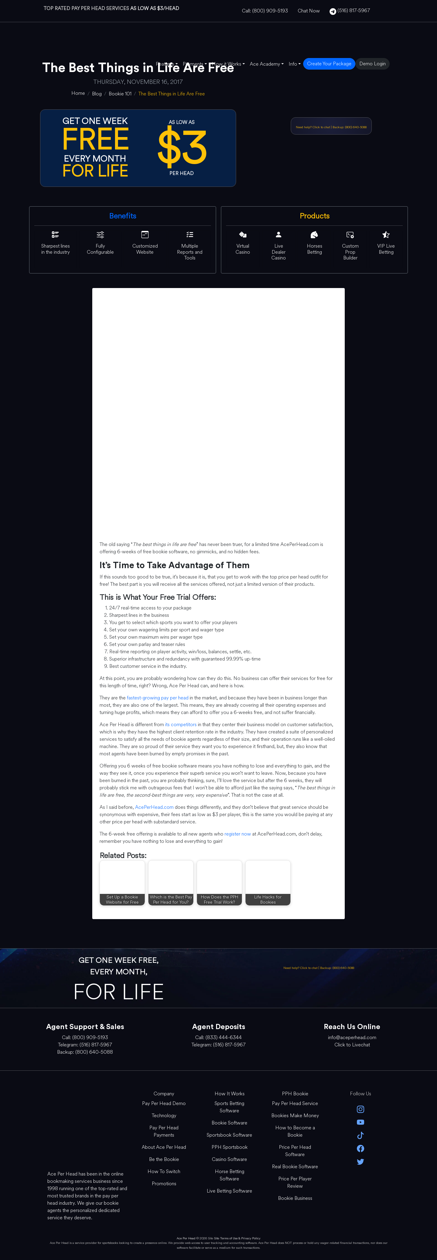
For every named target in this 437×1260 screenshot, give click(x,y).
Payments (193, 63)
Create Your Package (329, 63)
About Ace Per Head (164, 1147)
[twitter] (360, 1161)
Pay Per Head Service (295, 1103)
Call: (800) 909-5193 (265, 10)
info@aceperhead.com (352, 1037)
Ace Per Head (186, 1238)
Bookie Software (229, 1122)
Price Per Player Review (295, 1182)
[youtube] (360, 1121)
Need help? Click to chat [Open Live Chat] (313, 127)
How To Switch (163, 1171)
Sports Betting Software (229, 1107)
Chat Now (309, 10)
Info (293, 63)
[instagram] (360, 1108)
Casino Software (229, 1159)
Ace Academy (265, 63)
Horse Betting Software (229, 1175)
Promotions (164, 1183)
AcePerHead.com (154, 807)
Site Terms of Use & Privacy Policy (237, 1238)
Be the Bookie (164, 1159)
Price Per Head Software (295, 1151)
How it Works (226, 63)
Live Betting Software (229, 1190)
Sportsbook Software (229, 1134)
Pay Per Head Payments (163, 1131)
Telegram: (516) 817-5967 (85, 1044)
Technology (164, 1115)
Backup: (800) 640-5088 (350, 127)
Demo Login (372, 63)
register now (238, 833)
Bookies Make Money (295, 1115)
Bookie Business (295, 1198)
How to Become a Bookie (295, 1131)
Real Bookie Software (295, 1166)
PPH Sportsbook (230, 1147)
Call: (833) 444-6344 (218, 1037)
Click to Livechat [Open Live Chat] (352, 1044)
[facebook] (360, 1148)
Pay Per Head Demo (164, 1103)
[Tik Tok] (360, 1135)
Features (165, 63)
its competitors (181, 724)
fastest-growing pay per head (157, 697)
